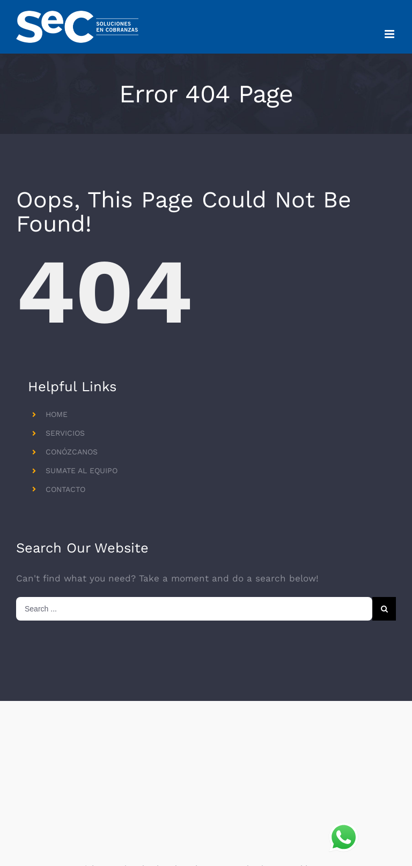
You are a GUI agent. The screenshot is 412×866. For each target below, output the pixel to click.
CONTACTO (65, 489)
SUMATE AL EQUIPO (81, 470)
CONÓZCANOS (72, 451)
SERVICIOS (65, 433)
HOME (57, 414)
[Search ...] (194, 609)
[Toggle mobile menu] (390, 34)
